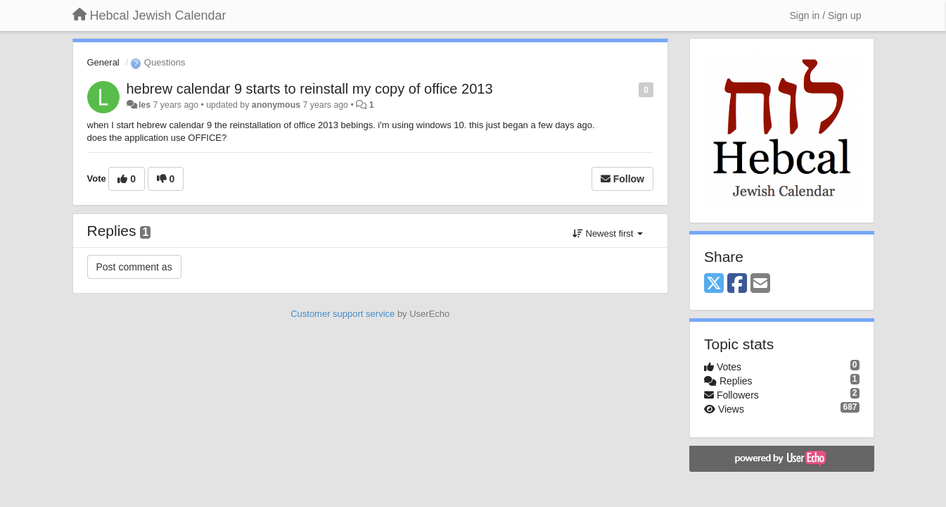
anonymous (276, 105)
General (103, 62)
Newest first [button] (608, 233)
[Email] (760, 284)
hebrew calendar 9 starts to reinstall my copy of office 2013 (310, 88)
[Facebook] (737, 284)
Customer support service (342, 313)
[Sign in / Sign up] (825, 15)
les (145, 105)
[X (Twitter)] (714, 284)
